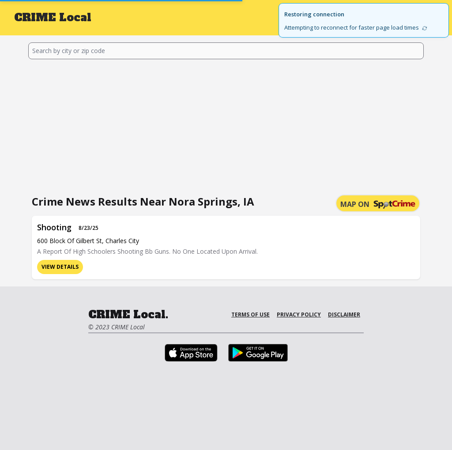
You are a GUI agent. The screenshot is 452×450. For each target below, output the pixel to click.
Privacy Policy (299, 314)
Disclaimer (344, 314)
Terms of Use (250, 314)
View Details (60, 267)
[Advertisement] (226, 125)
